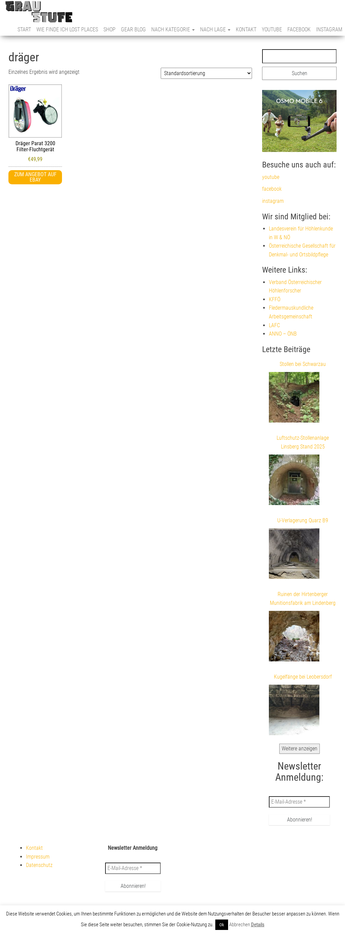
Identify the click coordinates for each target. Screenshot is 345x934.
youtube (272, 29)
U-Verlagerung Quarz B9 (302, 520)
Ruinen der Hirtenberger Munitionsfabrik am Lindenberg (303, 598)
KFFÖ (274, 299)
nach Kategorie (173, 29)
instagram (329, 29)
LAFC (274, 325)
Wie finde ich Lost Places (67, 29)
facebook (299, 29)
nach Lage (215, 29)
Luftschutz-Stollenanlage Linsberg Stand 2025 (303, 442)
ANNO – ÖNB (283, 334)
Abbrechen (239, 925)
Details (257, 925)
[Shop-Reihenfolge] (206, 73)
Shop (109, 29)
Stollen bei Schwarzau (303, 364)
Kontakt (246, 29)
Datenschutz (39, 865)
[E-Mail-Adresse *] (299, 802)
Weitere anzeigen (299, 748)
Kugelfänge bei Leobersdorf (303, 677)
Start (24, 29)
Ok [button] (221, 924)
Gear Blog (133, 29)
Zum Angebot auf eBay (35, 177)
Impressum (38, 856)
